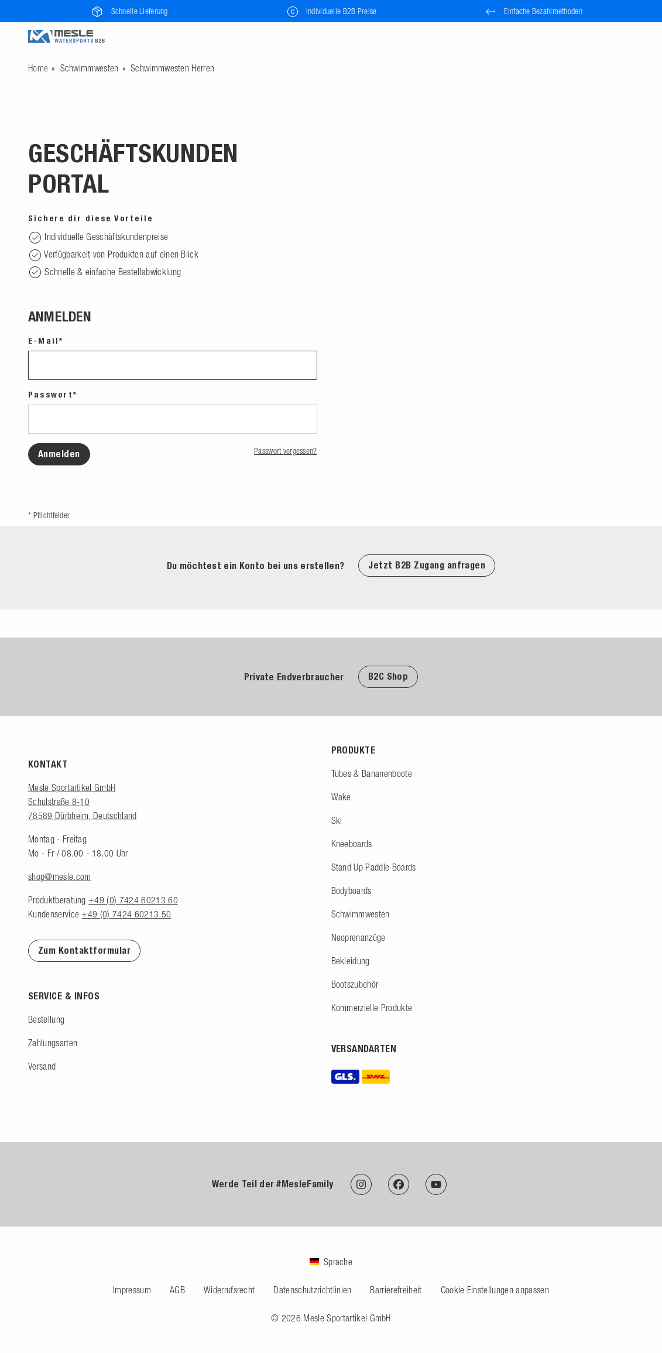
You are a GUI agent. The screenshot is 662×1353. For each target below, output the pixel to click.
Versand (42, 1066)
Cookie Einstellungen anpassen (495, 1290)
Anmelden (59, 454)
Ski (336, 820)
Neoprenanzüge (358, 937)
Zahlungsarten (52, 1042)
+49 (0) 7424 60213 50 (126, 914)
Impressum (132, 1290)
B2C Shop (388, 676)
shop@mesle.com (59, 876)
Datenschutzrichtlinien (312, 1290)
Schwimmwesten (89, 68)
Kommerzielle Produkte (372, 1007)
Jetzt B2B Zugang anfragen (426, 565)
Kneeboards (351, 843)
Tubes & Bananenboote (371, 773)
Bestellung (46, 1019)
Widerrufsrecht (229, 1290)
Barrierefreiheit (395, 1290)
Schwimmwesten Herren (172, 68)
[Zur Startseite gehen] (38, 68)
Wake (341, 797)
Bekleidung (350, 960)
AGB (177, 1290)
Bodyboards (351, 890)
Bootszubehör (355, 984)
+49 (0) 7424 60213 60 (133, 900)
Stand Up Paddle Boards (373, 867)
